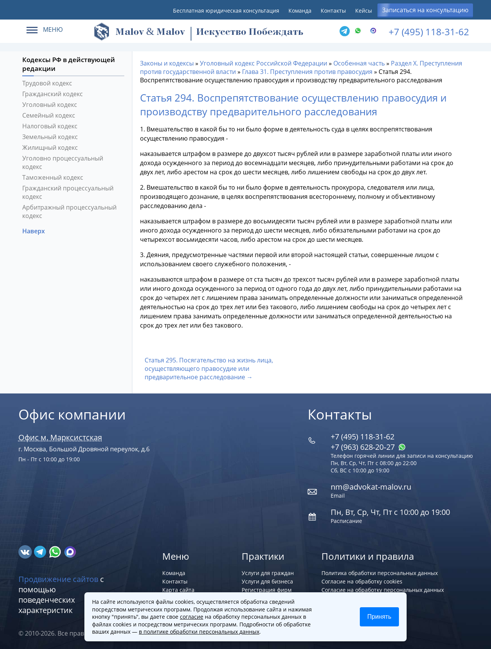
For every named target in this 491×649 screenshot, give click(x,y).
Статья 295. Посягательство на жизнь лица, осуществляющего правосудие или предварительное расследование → (209, 368)
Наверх (34, 231)
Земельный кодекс (50, 137)
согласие (191, 616)
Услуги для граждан (268, 573)
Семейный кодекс (48, 115)
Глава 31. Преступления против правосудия (307, 71)
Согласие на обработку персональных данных (382, 589)
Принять (379, 616)
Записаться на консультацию (425, 10)
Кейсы (363, 10)
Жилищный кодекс (50, 147)
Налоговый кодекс (49, 126)
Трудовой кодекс (47, 83)
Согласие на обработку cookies (361, 581)
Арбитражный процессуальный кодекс (69, 211)
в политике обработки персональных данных (199, 631)
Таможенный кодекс (52, 177)
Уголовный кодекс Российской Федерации (263, 63)
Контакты (333, 10)
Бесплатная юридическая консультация (226, 10)
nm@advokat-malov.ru (371, 487)
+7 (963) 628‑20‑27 (368, 447)
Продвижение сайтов (58, 579)
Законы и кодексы (167, 63)
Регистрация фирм (267, 589)
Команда (299, 10)
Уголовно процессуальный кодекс (62, 162)
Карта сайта (178, 589)
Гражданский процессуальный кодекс (68, 192)
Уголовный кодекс (49, 104)
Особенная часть (359, 63)
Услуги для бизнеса (267, 581)
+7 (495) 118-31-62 (429, 31)
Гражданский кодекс (52, 94)
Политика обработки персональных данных (379, 573)
